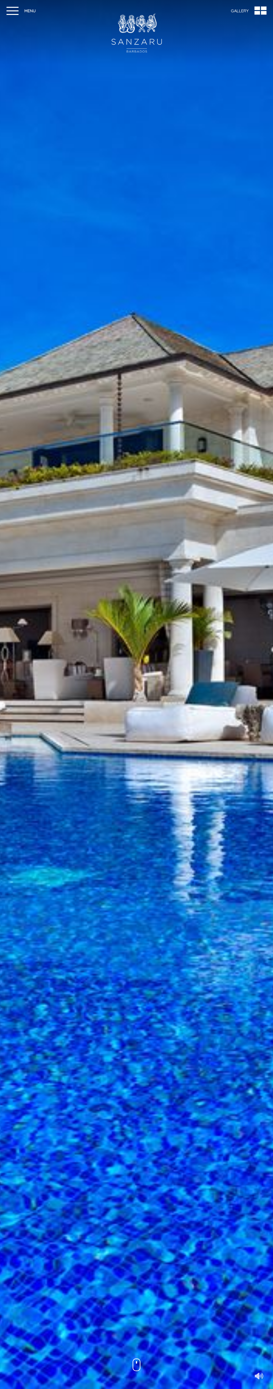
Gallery (240, 10)
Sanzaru (136, 33)
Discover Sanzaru (136, 1345)
